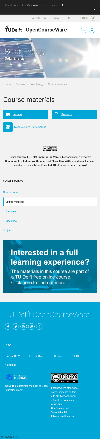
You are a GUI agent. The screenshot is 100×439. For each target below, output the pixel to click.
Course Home (10, 192)
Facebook (8, 326)
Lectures (17, 114)
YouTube (31, 326)
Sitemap (11, 364)
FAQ (69, 18)
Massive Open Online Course (30, 127)
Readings (66, 114)
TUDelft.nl (36, 356)
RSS (23, 326)
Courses (20, 84)
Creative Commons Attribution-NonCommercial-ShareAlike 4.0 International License (62, 408)
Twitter (16, 326)
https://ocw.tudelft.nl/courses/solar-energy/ (60, 165)
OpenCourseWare (46, 29)
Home (8, 84)
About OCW (39, 18)
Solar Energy (37, 84)
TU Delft (39, 326)
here (35, 5)
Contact (56, 18)
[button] (93, 9)
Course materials (57, 84)
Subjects (8, 230)
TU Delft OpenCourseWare (43, 157)
